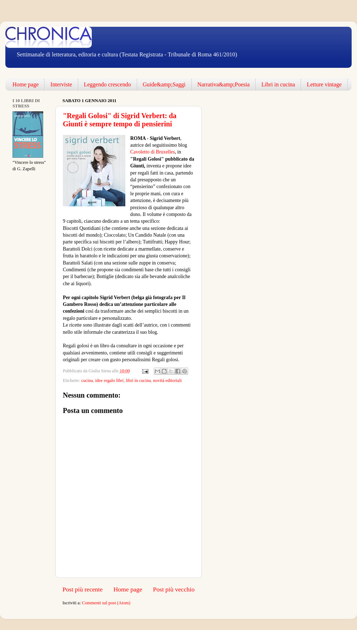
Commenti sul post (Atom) (106, 602)
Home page (25, 84)
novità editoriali (167, 380)
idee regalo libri (109, 380)
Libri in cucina (278, 84)
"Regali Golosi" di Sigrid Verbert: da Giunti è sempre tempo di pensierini (119, 120)
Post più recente (82, 589)
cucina (87, 380)
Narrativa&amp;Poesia (223, 84)
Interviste (61, 84)
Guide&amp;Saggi (164, 84)
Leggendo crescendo (107, 84)
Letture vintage (324, 84)
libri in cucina (138, 380)
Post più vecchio (174, 589)
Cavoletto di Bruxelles (152, 152)
